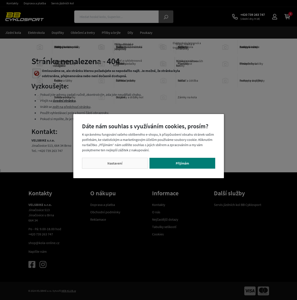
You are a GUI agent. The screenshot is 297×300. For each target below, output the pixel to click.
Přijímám (182, 163)
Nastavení (114, 163)
